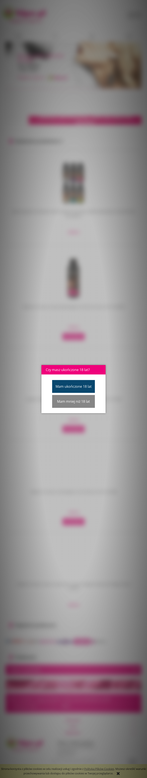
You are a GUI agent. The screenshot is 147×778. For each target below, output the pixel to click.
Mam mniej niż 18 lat (73, 401)
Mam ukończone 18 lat (74, 386)
